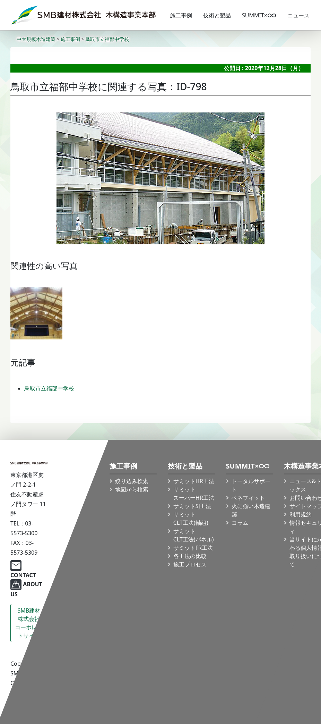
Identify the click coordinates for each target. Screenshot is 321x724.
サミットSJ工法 (192, 506)
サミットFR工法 (193, 548)
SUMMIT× (259, 15)
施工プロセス (190, 564)
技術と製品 (217, 15)
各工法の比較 (190, 556)
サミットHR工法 (193, 481)
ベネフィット (247, 498)
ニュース (298, 15)
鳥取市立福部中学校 (49, 388)
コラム (239, 523)
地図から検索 (131, 489)
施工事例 (181, 15)
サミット (193, 494)
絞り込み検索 (131, 481)
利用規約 (300, 514)
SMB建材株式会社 (29, 623)
